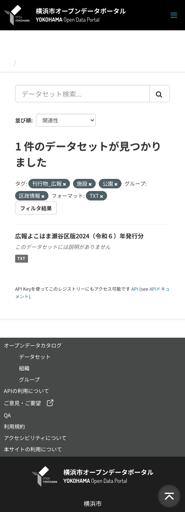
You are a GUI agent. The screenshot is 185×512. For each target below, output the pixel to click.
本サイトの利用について (33, 449)
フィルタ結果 (36, 208)
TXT (21, 258)
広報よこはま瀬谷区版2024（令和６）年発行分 (79, 235)
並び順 (23, 120)
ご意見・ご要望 (22, 403)
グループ (29, 379)
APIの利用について (26, 391)
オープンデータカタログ (33, 345)
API (134, 288)
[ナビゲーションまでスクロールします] (173, 15)
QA (7, 415)
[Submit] (159, 93)
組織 (24, 368)
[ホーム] (7, 62)
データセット (40, 62)
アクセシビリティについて (35, 438)
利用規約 (14, 426)
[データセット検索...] (82, 93)
